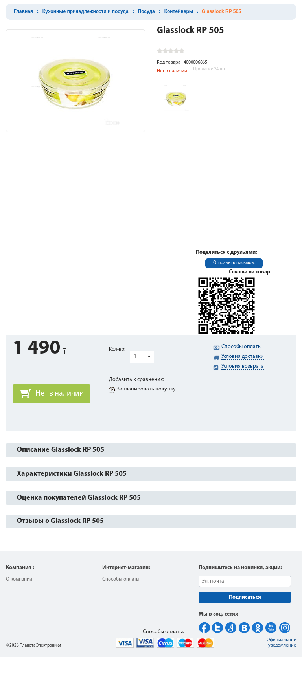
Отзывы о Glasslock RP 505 (60, 521)
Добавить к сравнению (136, 380)
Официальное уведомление (281, 643)
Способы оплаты (121, 579)
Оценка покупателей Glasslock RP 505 (79, 498)
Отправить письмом (234, 262)
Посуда (146, 11)
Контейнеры (178, 11)
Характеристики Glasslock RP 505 (72, 474)
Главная (23, 11)
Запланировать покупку (146, 389)
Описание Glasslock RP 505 (60, 450)
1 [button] (135, 357)
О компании (19, 579)
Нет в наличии (59, 394)
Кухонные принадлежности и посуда (85, 11)
